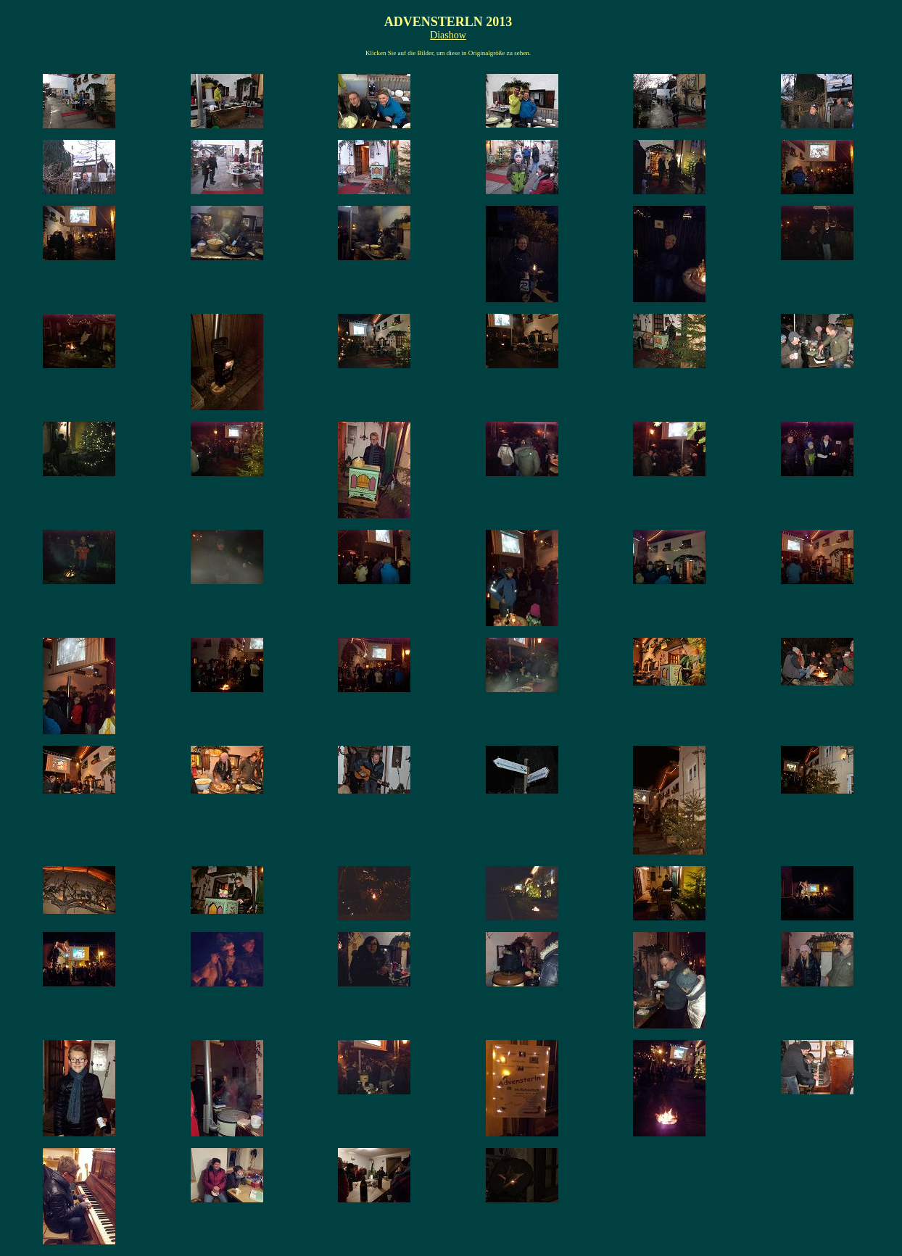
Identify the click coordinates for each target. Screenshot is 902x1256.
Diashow (448, 35)
